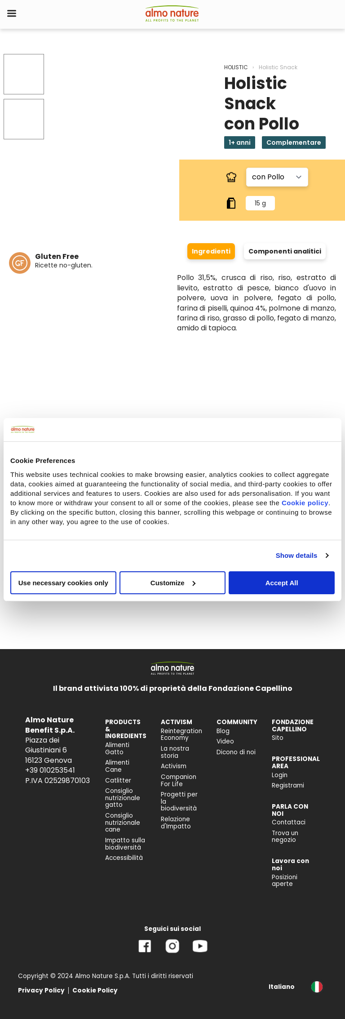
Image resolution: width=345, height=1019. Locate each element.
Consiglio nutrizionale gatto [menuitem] (122, 798)
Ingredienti (211, 251)
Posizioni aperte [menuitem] (284, 881)
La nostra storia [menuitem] (175, 752)
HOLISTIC (236, 67)
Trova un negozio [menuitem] (285, 837)
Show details (297, 555)
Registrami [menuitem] (288, 785)
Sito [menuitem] (277, 738)
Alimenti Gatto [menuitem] (117, 748)
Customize (172, 582)
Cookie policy (305, 502)
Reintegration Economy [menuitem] (181, 735)
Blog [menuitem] (223, 731)
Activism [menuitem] (173, 766)
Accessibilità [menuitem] (124, 858)
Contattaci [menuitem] (288, 822)
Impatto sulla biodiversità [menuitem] (125, 844)
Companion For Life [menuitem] (178, 780)
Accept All (281, 582)
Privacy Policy (41, 990)
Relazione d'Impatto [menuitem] (176, 823)
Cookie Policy (95, 990)
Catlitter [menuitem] (118, 780)
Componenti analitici (284, 251)
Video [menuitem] (225, 741)
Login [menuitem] (280, 775)
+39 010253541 (50, 770)
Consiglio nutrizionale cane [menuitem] (122, 822)
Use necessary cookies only (63, 582)
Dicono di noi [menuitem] (236, 752)
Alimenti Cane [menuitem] (117, 766)
